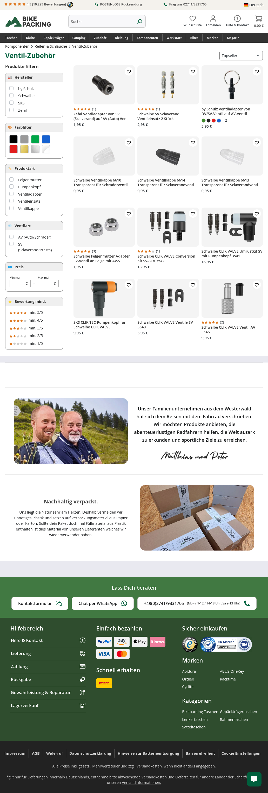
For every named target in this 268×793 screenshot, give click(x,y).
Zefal (22, 110)
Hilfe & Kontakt (48, 640)
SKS (21, 103)
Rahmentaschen (234, 719)
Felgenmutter (30, 179)
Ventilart (23, 225)
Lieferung (48, 653)
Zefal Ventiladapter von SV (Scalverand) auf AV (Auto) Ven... (101, 116)
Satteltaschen (193, 727)
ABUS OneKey (232, 671)
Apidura (189, 671)
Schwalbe (26, 95)
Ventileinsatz (29, 201)
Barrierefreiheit (200, 753)
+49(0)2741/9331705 (197, 603)
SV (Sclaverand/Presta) (35, 247)
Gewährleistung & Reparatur (48, 692)
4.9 (38, 5)
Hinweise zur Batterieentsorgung (148, 753)
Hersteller (24, 77)
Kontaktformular (40, 603)
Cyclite (187, 686)
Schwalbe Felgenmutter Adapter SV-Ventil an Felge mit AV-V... (101, 258)
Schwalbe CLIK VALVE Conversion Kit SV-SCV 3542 (166, 258)
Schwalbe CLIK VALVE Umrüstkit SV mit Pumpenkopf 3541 (232, 253)
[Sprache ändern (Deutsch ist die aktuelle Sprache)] (254, 5)
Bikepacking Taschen (200, 711)
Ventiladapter (30, 194)
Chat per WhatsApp (102, 603)
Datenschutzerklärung (90, 753)
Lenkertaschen (195, 719)
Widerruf (54, 753)
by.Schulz (26, 88)
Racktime (228, 679)
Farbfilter (23, 127)
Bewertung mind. (30, 301)
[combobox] (101, 21)
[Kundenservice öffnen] (254, 779)
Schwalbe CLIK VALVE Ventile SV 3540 (165, 324)
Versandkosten (149, 766)
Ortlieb (188, 679)
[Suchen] (139, 21)
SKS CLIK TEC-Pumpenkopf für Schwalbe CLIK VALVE (99, 324)
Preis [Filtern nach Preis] (19, 266)
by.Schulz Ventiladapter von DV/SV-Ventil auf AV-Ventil (226, 111)
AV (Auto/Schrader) (34, 237)
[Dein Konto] (213, 20)
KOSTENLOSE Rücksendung (118, 4)
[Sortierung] (241, 55)
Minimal (20, 281)
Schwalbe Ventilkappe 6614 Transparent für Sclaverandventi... (167, 182)
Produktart (25, 168)
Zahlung (48, 666)
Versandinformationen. (141, 782)
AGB (36, 753)
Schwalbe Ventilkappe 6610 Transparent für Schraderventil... (102, 182)
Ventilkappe (28, 208)
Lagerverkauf (48, 705)
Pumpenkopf (29, 186)
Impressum (14, 753)
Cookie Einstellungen (241, 753)
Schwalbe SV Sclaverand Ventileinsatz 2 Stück (158, 116)
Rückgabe (48, 679)
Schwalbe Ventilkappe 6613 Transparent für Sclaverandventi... (231, 182)
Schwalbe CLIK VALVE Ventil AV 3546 (228, 329)
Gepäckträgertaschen (238, 711)
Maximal (48, 281)
